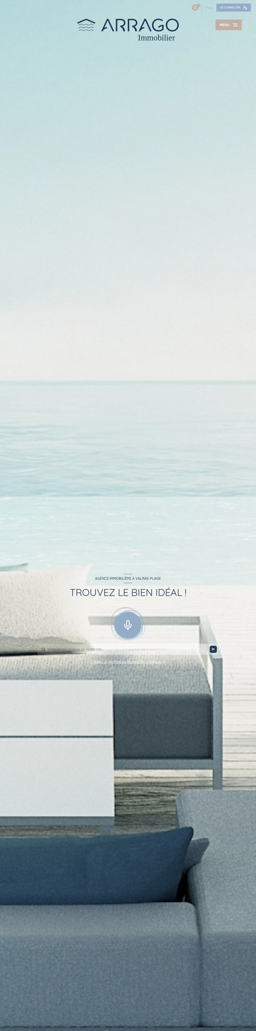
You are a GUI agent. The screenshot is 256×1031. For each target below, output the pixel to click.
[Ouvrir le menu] (229, 25)
